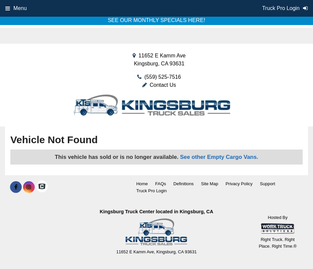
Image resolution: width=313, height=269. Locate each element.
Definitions (183, 183)
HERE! (196, 20)
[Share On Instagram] (29, 187)
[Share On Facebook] (16, 187)
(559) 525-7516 (162, 77)
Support (267, 183)
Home (142, 183)
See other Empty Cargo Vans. (219, 157)
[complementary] (293, 249)
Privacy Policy (239, 183)
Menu (16, 8)
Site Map (209, 183)
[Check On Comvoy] (42, 187)
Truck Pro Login (151, 190)
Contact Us (159, 85)
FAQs (160, 183)
